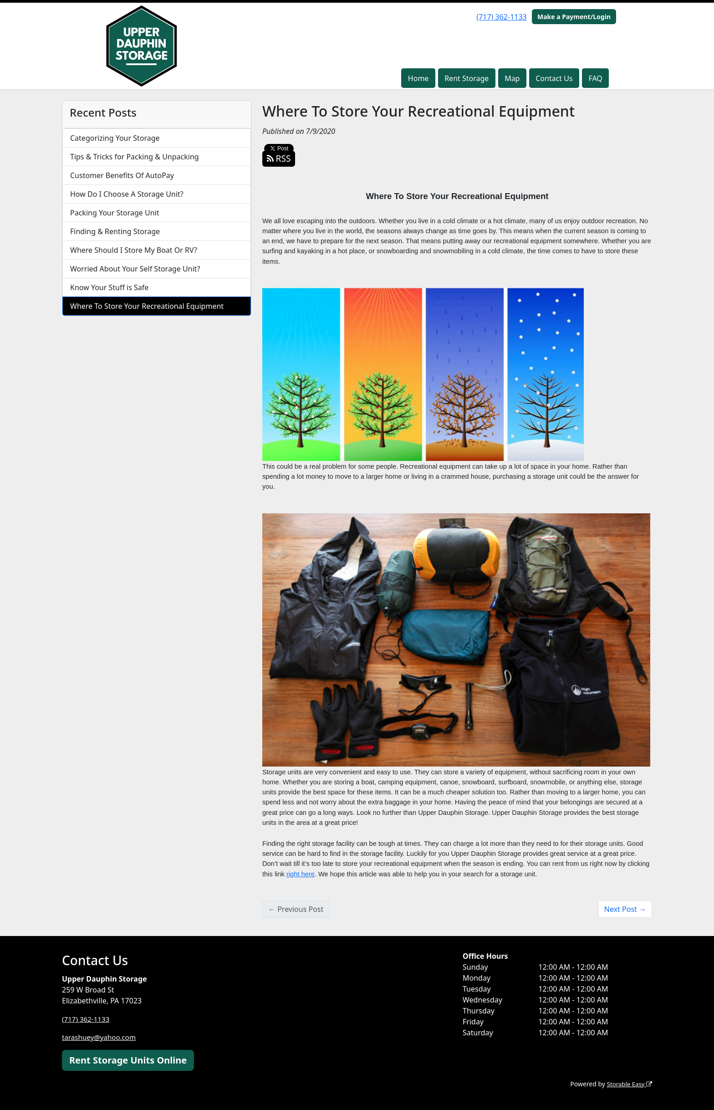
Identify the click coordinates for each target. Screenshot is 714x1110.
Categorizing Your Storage (115, 138)
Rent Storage (466, 78)
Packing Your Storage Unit (114, 213)
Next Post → (625, 909)
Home (418, 78)
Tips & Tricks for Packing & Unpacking (134, 157)
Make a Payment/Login (574, 16)
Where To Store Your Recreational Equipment (147, 306)
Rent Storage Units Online (128, 1060)
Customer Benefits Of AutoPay (122, 175)
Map (512, 78)
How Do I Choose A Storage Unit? (127, 194)
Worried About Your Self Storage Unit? (135, 269)
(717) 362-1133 (501, 17)
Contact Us (554, 78)
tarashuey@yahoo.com (101, 1037)
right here (300, 874)
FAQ (595, 78)
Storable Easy (628, 1083)
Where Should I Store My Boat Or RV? (133, 250)
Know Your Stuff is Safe (109, 287)
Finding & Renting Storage (115, 231)
